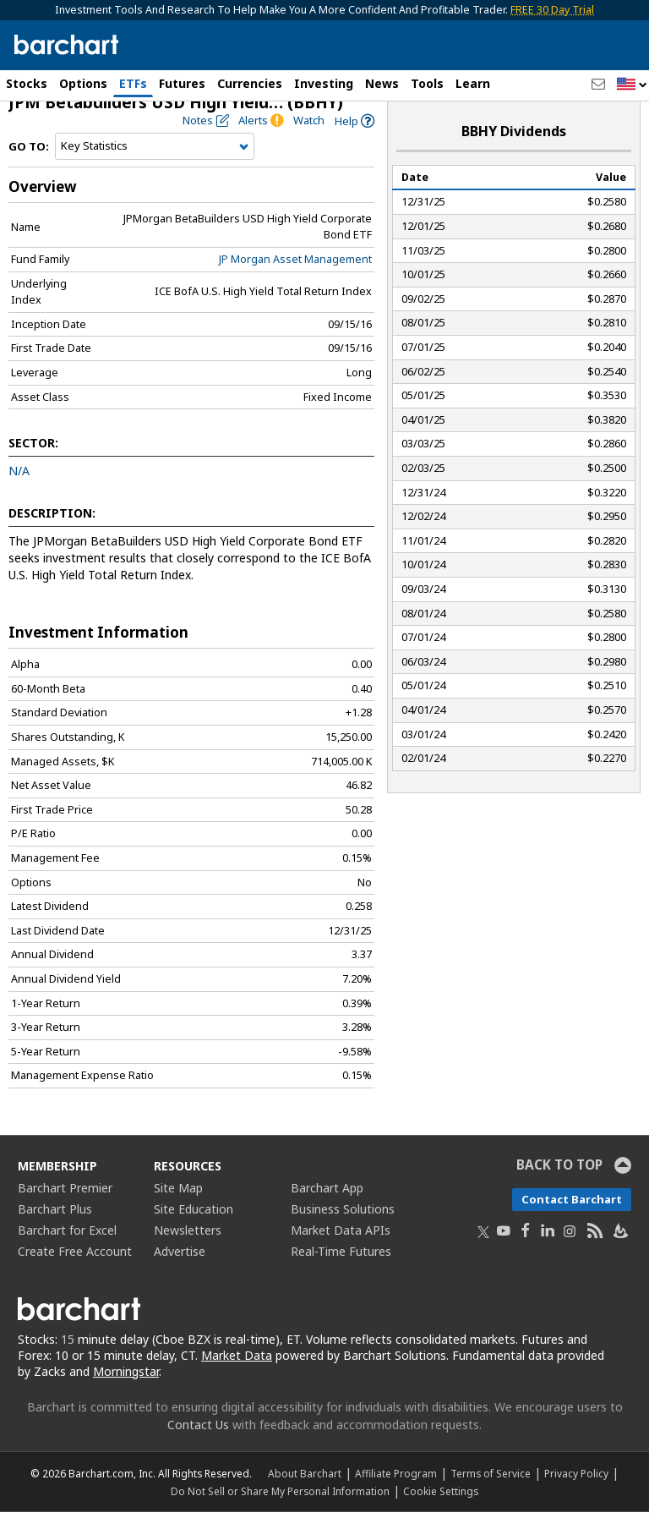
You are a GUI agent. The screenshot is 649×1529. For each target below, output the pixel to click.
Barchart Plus (55, 1227)
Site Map (178, 1205)
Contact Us (198, 1441)
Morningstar (126, 1388)
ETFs (133, 83)
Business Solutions (343, 1227)
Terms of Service (490, 1490)
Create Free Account (75, 1269)
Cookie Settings (440, 1508)
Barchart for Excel (67, 1248)
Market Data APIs (340, 1248)
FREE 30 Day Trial (552, 10)
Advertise (179, 1269)
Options (83, 83)
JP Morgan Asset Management (295, 276)
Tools (427, 83)
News (382, 83)
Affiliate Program (396, 1490)
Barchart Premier (65, 1205)
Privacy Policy (576, 1490)
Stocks (26, 83)
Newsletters (187, 1248)
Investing (323, 83)
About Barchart (304, 1490)
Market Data (236, 1372)
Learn (472, 83)
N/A (19, 488)
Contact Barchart (571, 1217)
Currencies (249, 83)
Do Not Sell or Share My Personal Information (280, 1508)
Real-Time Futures (341, 1269)
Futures (182, 83)
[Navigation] (154, 164)
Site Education (193, 1227)
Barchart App (327, 1205)
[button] (632, 85)
